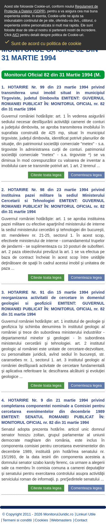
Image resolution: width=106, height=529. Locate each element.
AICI (15, 35)
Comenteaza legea (86, 175)
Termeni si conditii (17, 520)
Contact (81, 520)
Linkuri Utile (86, 514)
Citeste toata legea (46, 175)
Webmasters (61, 520)
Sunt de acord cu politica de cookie (42, 41)
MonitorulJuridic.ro (58, 514)
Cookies (41, 520)
